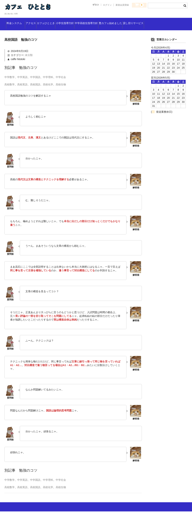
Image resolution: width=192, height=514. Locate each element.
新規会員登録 (122, 5)
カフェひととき (68, 21)
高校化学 (48, 87)
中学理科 (48, 79)
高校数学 (9, 87)
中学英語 (22, 79)
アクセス (43, 21)
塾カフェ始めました (164, 21)
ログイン (107, 5)
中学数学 (9, 79)
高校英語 (22, 87)
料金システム (19, 21)
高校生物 (61, 87)
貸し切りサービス (20, 28)
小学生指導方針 (97, 21)
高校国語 (35, 87)
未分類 (29, 57)
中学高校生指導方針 (129, 21)
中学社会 (61, 79)
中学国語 (35, 79)
